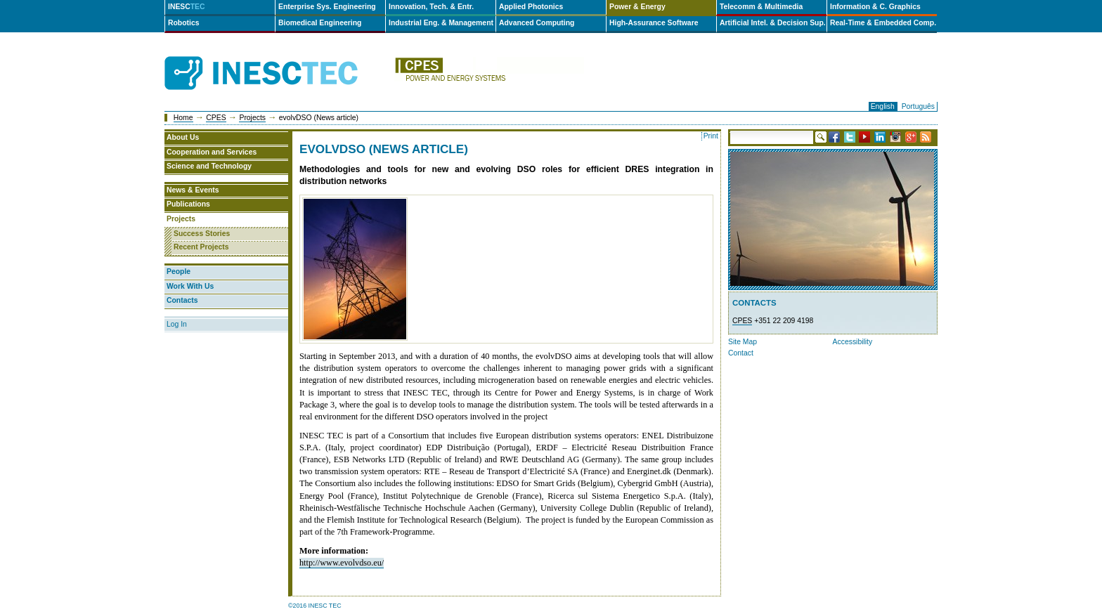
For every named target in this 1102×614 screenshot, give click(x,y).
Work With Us (190, 286)
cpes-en (489, 73)
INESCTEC (276, 57)
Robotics (183, 23)
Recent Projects (201, 247)
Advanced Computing (536, 23)
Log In (177, 324)
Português (918, 106)
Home (183, 118)
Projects (252, 118)
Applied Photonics (531, 7)
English (883, 106)
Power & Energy (637, 7)
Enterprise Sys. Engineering (327, 7)
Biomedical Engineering (319, 23)
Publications (188, 204)
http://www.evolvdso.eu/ (341, 563)
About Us (183, 137)
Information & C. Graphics (875, 7)
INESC (186, 7)
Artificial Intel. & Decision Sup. (773, 23)
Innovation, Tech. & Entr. (431, 7)
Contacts (182, 300)
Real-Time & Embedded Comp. (883, 23)
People (178, 271)
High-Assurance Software (653, 23)
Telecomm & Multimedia (761, 7)
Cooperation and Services (212, 152)
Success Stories (202, 233)
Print (711, 136)
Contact (740, 353)
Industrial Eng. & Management (441, 23)
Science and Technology (209, 166)
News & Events (193, 190)
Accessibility (853, 342)
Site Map (742, 342)
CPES (216, 118)
